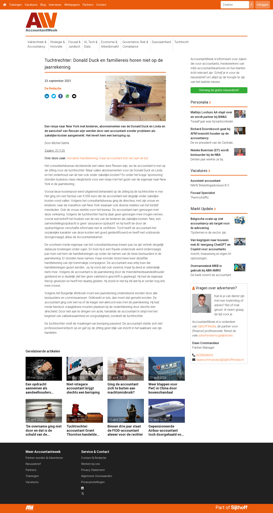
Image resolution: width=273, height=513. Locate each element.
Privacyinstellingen (93, 482)
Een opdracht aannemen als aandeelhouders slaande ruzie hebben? (43, 388)
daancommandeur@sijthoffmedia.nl (220, 360)
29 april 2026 (76, 377)
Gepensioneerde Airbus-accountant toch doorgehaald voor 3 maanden (166, 430)
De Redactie (53, 88)
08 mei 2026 (34, 377)
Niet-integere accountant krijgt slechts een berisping (83, 388)
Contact (101, 4)
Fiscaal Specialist (203, 193)
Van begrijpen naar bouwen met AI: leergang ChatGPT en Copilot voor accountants (211, 244)
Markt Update (202, 208)
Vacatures (31, 4)
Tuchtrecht (181, 42)
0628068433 (204, 355)
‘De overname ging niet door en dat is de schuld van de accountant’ (44, 430)
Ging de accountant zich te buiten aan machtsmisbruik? (122, 388)
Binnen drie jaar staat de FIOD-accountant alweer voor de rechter (125, 430)
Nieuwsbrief (33, 464)
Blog (43, 4)
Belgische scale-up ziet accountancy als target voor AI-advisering (210, 223)
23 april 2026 (157, 377)
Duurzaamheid (161, 42)
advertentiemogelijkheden (215, 335)
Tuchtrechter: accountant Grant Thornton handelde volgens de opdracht (83, 430)
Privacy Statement (93, 470)
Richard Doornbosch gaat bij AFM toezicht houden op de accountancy (210, 133)
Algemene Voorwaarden (96, 476)
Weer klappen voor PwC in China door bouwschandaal (162, 388)
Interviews (55, 4)
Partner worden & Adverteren (44, 458)
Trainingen (15, 4)
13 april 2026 (117, 419)
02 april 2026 (157, 419)
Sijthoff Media (207, 326)
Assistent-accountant (205, 181)
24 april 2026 (117, 377)
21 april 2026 (76, 419)
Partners (88, 4)
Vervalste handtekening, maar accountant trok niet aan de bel (107, 158)
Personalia (199, 102)
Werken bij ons (90, 464)
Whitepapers (72, 4)
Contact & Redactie (93, 458)
